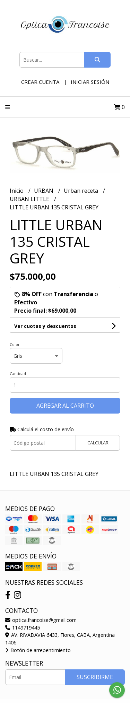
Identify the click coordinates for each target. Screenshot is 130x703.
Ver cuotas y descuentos (45, 326)
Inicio (17, 190)
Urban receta (81, 190)
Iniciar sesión (90, 81)
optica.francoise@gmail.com (41, 620)
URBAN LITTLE (30, 199)
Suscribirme (95, 677)
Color (15, 344)
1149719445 (22, 627)
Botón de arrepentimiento (38, 650)
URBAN (44, 190)
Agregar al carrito (65, 405)
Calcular (98, 443)
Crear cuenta (40, 81)
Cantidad (18, 373)
